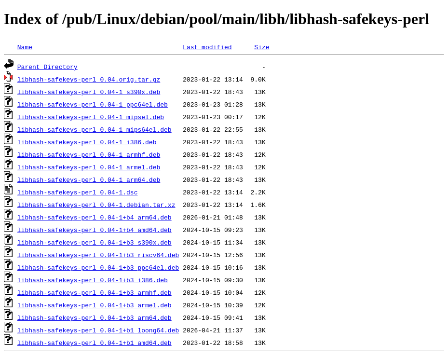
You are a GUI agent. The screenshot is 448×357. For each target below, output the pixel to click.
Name (24, 46)
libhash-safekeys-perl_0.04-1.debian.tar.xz (96, 204)
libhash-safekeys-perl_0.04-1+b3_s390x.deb (94, 242)
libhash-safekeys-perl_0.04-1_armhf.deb (88, 154)
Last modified (207, 46)
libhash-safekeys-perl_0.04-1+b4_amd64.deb (94, 229)
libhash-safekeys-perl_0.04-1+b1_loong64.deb (98, 330)
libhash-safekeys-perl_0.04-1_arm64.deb (88, 179)
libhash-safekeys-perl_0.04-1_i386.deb (87, 141)
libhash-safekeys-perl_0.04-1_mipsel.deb (90, 116)
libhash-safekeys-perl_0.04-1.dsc (77, 192)
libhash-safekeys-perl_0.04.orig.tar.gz (88, 79)
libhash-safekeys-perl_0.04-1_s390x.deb (88, 91)
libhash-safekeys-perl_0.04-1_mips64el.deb (94, 129)
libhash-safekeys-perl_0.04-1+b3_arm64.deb (94, 317)
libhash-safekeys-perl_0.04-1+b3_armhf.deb (94, 292)
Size (261, 46)
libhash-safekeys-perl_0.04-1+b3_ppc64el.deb (98, 267)
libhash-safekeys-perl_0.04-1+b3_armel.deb (94, 305)
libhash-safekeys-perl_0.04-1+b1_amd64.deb (94, 342)
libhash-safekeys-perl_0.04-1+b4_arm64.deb (94, 217)
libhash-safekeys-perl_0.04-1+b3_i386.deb (92, 279)
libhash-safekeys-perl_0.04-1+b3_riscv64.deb (98, 254)
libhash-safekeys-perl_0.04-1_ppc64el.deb (92, 104)
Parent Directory (47, 66)
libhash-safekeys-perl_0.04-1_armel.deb (88, 167)
